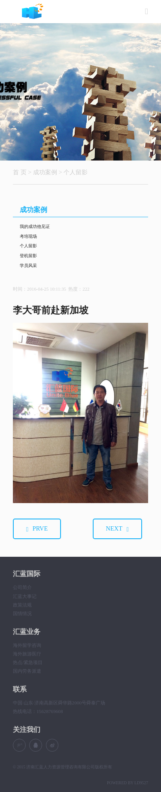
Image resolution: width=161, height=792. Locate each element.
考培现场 (28, 236)
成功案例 (45, 172)
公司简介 (22, 587)
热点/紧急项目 (28, 662)
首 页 (20, 172)
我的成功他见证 (35, 226)
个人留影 (76, 172)
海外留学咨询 (27, 645)
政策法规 (22, 604)
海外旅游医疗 (27, 653)
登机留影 (28, 255)
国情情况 (22, 613)
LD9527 (141, 782)
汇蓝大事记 (24, 596)
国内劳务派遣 (27, 671)
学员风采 (28, 265)
